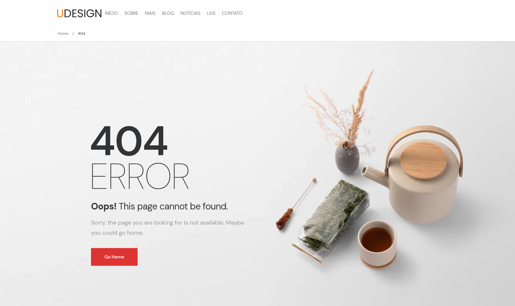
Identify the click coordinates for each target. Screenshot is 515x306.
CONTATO (232, 13)
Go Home (114, 257)
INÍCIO (111, 13)
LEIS (211, 13)
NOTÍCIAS (190, 13)
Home (63, 33)
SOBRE (131, 13)
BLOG (168, 13)
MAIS (150, 13)
